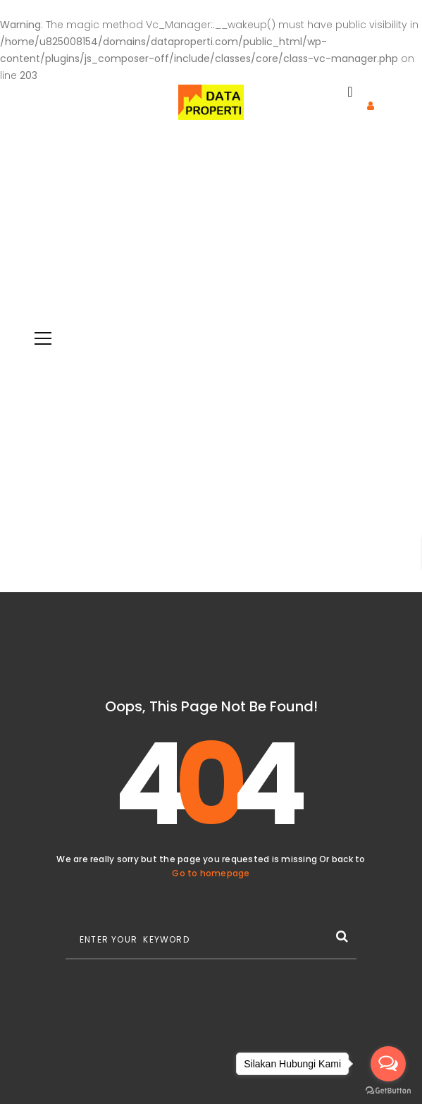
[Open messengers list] (388, 1063)
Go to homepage (210, 873)
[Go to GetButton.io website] (388, 1090)
